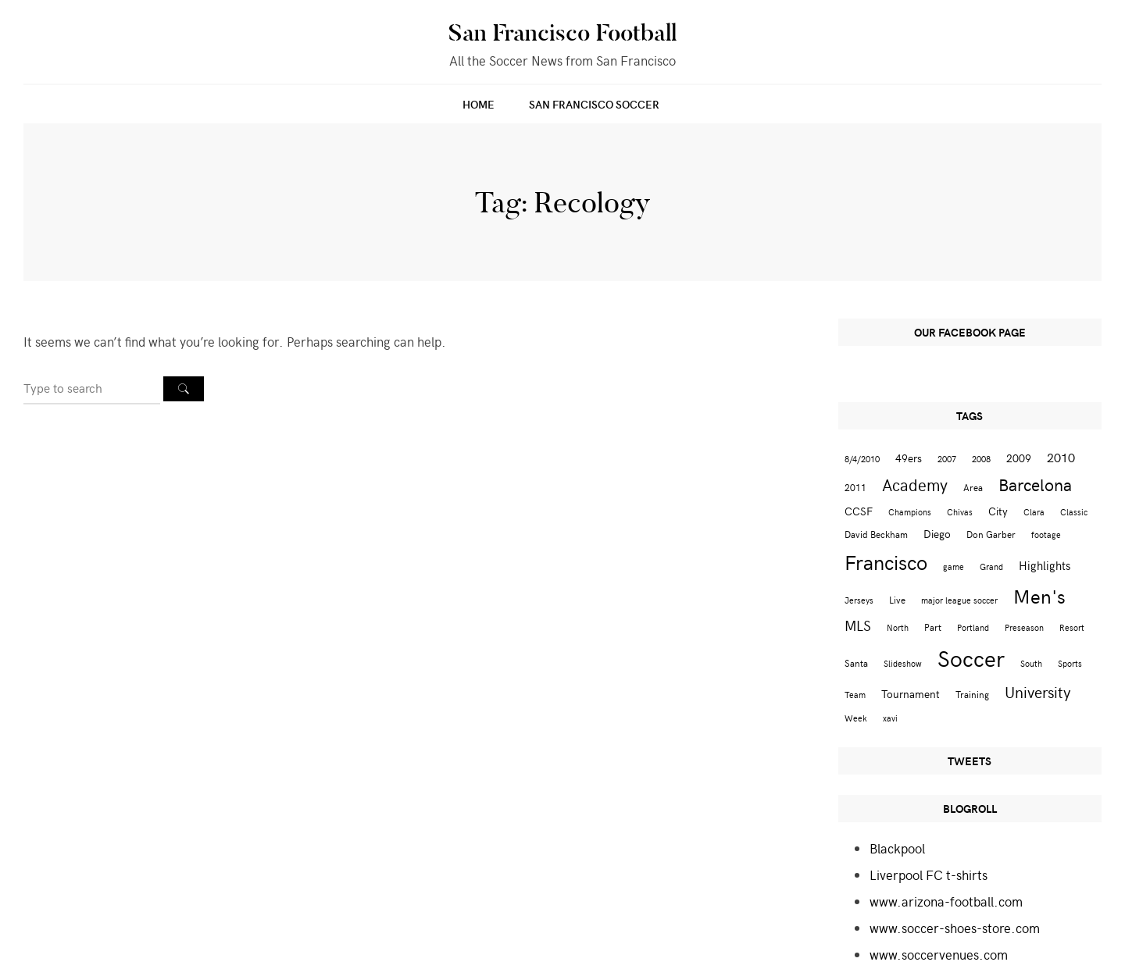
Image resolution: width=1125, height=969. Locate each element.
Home (478, 104)
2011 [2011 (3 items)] (855, 486)
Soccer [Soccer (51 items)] (971, 657)
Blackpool (897, 848)
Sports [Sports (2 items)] (1070, 663)
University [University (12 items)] (1038, 691)
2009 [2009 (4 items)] (1018, 458)
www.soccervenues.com (939, 954)
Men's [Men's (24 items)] (1039, 595)
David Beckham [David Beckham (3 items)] (876, 533)
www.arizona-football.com (946, 901)
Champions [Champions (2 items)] (909, 512)
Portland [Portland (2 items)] (973, 627)
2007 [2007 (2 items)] (947, 459)
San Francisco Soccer (594, 104)
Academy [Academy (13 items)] (915, 484)
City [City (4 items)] (998, 511)
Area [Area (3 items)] (973, 486)
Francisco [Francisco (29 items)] (886, 561)
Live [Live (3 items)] (897, 599)
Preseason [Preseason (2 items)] (1024, 627)
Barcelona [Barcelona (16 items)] (1035, 484)
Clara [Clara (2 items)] (1034, 512)
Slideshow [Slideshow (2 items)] (903, 663)
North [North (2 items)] (898, 627)
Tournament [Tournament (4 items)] (910, 693)
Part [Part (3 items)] (932, 626)
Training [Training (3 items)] (972, 693)
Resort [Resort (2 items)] (1071, 627)
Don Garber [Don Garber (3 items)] (991, 533)
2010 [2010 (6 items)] (1061, 456)
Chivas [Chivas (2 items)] (960, 512)
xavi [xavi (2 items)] (890, 718)
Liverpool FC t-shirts (929, 874)
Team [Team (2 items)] (855, 694)
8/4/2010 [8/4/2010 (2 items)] (862, 459)
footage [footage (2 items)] (1046, 534)
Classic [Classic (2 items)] (1074, 512)
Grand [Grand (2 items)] (991, 566)
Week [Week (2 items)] (856, 718)
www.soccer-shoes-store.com (955, 927)
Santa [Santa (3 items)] (856, 662)
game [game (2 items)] (953, 566)
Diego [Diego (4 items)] (937, 533)
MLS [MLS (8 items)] (858, 625)
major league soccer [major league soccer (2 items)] (959, 600)
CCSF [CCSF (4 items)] (859, 511)
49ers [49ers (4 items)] (908, 458)
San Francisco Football (562, 33)
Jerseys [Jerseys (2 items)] (859, 600)
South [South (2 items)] (1031, 663)
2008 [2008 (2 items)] (981, 459)
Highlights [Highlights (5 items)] (1044, 565)
